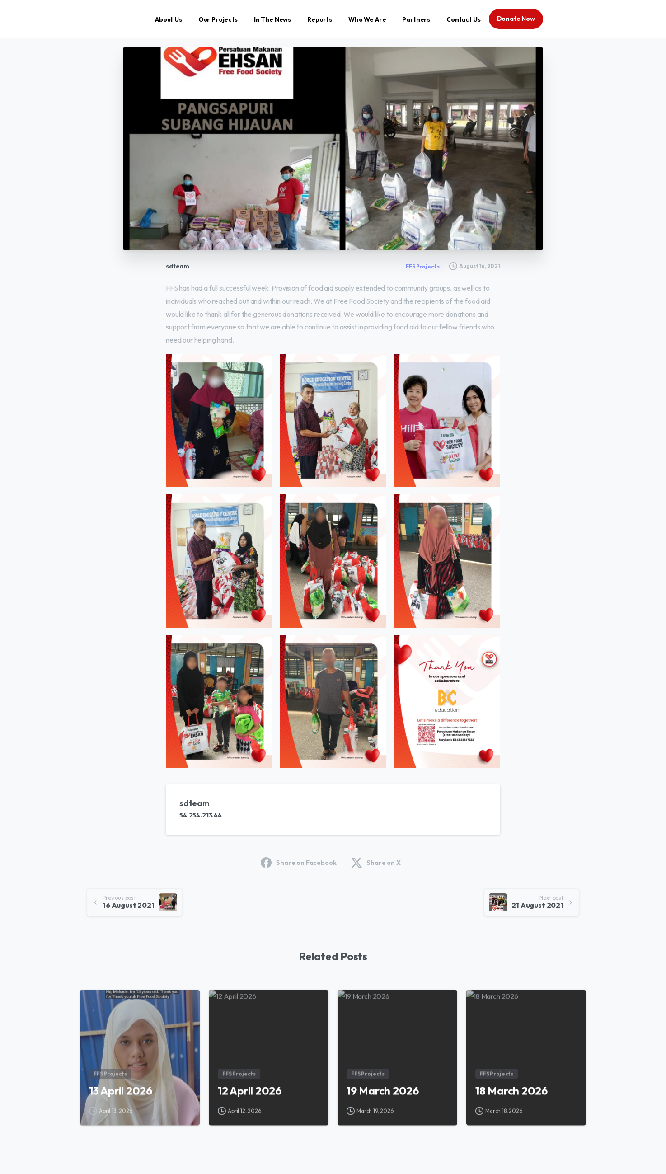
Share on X (375, 862)
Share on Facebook (298, 862)
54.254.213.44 (200, 815)
